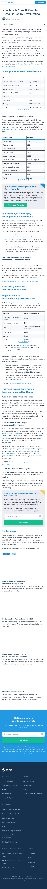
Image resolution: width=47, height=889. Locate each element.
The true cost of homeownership (20, 383)
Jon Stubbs (11, 18)
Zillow (23, 548)
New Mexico (14, 7)
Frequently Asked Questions (12, 814)
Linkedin (31, 866)
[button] (23, 516)
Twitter (30, 858)
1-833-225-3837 (8, 781)
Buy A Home (27, 785)
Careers (5, 789)
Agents (25, 789)
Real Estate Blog (8, 818)
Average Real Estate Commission (9, 836)
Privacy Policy (6, 878)
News (4, 826)
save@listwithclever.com (10, 785)
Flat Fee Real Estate (9, 868)
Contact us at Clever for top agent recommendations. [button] (21, 281)
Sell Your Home (28, 781)
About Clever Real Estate (11, 810)
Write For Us (6, 794)
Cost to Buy (5, 7)
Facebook (31, 854)
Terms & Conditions (15, 878)
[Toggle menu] (2, 2)
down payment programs (11, 433)
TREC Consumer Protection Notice (29, 878)
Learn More (23, 522)
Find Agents (40, 2)
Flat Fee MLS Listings (9, 842)
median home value (22, 347)
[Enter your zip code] (23, 516)
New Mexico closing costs (11, 129)
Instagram (31, 862)
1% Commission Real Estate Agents (11, 862)
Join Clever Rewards (16, 205)
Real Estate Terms (8, 822)
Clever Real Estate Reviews (32, 794)
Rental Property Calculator (11, 831)
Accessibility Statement (10, 798)
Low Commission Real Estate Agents (12, 855)
